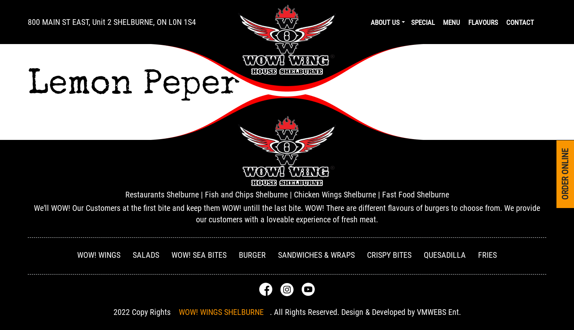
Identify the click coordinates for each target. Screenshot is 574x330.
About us (385, 22)
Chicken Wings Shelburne (335, 194)
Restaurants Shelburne (162, 194)
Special (423, 22)
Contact (520, 22)
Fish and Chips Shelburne (246, 194)
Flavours (483, 22)
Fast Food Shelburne (415, 194)
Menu (451, 22)
